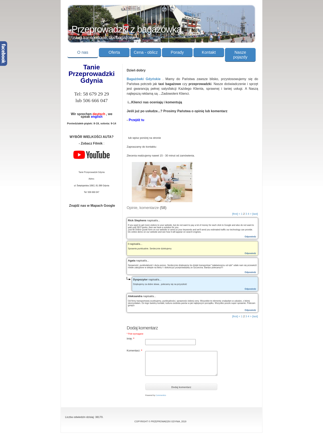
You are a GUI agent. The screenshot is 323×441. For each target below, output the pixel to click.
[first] (235, 213)
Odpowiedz (250, 237)
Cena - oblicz (146, 52)
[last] (255, 213)
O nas (82, 52)
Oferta (114, 52)
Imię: (130, 338)
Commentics (161, 395)
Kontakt (209, 52)
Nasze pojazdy (240, 54)
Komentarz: (134, 350)
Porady (177, 52)
